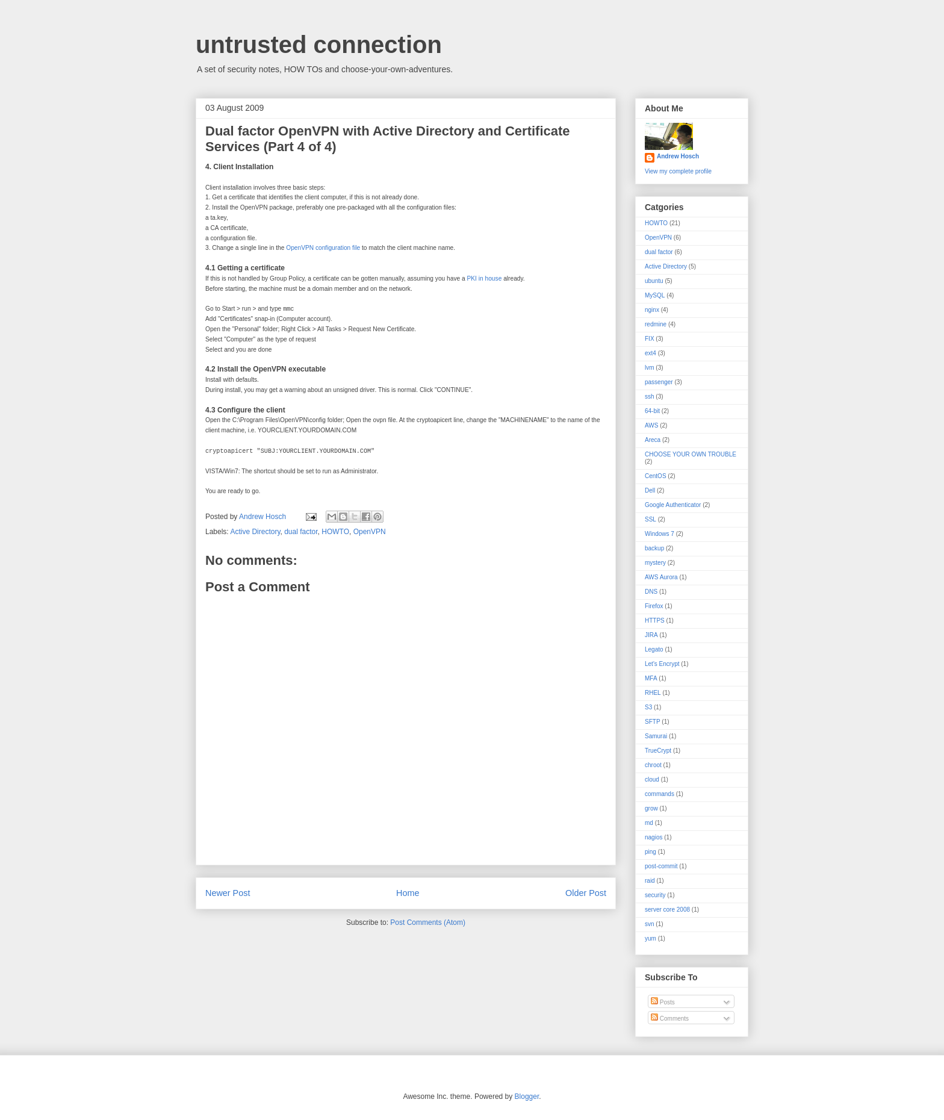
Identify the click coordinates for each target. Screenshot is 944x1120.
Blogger (527, 1096)
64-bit (652, 411)
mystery (655, 562)
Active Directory (255, 531)
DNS (651, 591)
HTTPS (655, 620)
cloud (652, 779)
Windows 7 (659, 533)
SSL (650, 519)
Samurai (656, 736)
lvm (649, 367)
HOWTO (335, 531)
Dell (650, 490)
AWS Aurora (661, 577)
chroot (653, 765)
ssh (649, 396)
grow (651, 808)
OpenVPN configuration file (323, 247)
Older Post (585, 893)
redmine (655, 324)
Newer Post (227, 893)
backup (654, 548)
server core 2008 (667, 909)
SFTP (652, 721)
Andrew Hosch (678, 156)
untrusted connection (319, 44)
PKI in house (484, 278)
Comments (670, 1018)
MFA (651, 678)
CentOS (655, 476)
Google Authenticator (673, 505)
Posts (663, 1002)
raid (650, 880)
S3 (648, 707)
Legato (654, 649)
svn (649, 924)
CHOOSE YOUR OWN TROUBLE (690, 454)
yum (650, 938)
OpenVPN (369, 531)
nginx (652, 309)
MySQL (655, 295)
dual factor (300, 531)
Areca (652, 440)
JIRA (651, 635)
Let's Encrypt (662, 664)
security (655, 895)
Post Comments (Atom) (427, 922)
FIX (649, 338)
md (649, 823)
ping (650, 851)
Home (407, 893)
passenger (659, 382)
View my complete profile (678, 171)
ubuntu (654, 281)
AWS (651, 425)
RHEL (653, 692)
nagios (653, 837)
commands (659, 794)
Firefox (654, 606)
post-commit (661, 866)
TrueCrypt (658, 750)
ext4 (650, 353)
